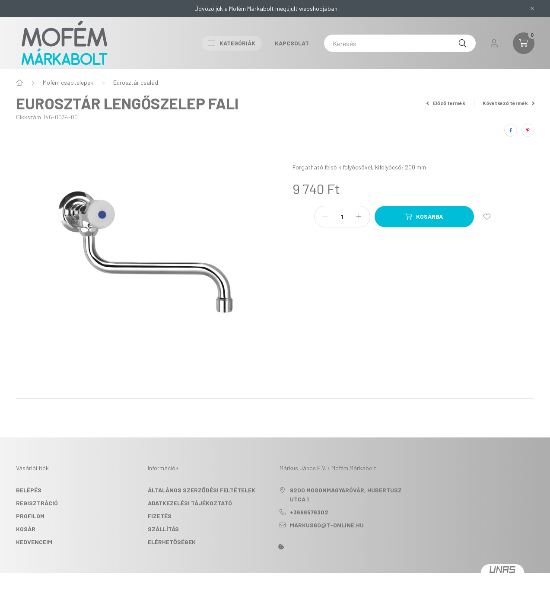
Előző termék (445, 103)
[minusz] (325, 216)
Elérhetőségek (172, 542)
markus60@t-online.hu (327, 525)
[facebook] (510, 130)
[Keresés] (400, 43)
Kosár (25, 529)
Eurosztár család (135, 82)
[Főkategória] (19, 82)
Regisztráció (37, 503)
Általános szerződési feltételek (201, 490)
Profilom (30, 516)
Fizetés (160, 516)
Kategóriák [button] (231, 43)
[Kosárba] (424, 216)
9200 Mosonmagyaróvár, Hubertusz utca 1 (346, 494)
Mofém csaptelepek (68, 82)
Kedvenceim (34, 542)
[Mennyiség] (342, 216)
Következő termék (508, 103)
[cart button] (523, 43)
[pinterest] (527, 130)
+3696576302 (309, 512)
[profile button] (494, 43)
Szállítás (163, 529)
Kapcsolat (292, 43)
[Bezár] (532, 8)
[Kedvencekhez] (487, 216)
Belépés (28, 490)
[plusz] (359, 216)
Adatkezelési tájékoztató (190, 503)
